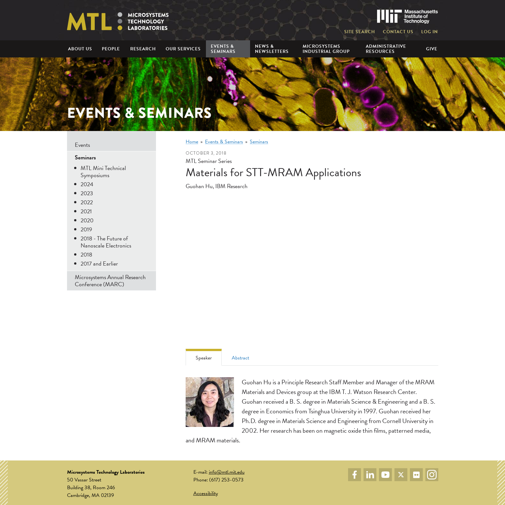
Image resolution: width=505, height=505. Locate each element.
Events (82, 144)
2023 (87, 193)
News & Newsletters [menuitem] (272, 49)
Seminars (259, 142)
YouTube (385, 474)
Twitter (400, 474)
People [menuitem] (111, 48)
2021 (86, 211)
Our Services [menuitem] (183, 48)
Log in (429, 32)
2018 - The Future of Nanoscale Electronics (106, 242)
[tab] (204, 357)
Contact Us (398, 32)
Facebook (354, 474)
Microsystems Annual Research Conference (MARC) (110, 280)
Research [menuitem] (143, 48)
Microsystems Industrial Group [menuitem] (326, 49)
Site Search (359, 32)
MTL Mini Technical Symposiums (103, 171)
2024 (87, 184)
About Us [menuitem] (80, 48)
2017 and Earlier (99, 263)
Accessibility (205, 493)
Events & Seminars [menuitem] (223, 49)
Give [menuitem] (431, 48)
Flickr (416, 474)
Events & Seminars (224, 142)
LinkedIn (370, 474)
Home (192, 142)
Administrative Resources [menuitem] (386, 49)
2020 (87, 220)
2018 (86, 254)
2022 (87, 202)
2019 (86, 229)
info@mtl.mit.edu (227, 472)
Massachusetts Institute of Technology (407, 17)
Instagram (431, 474)
